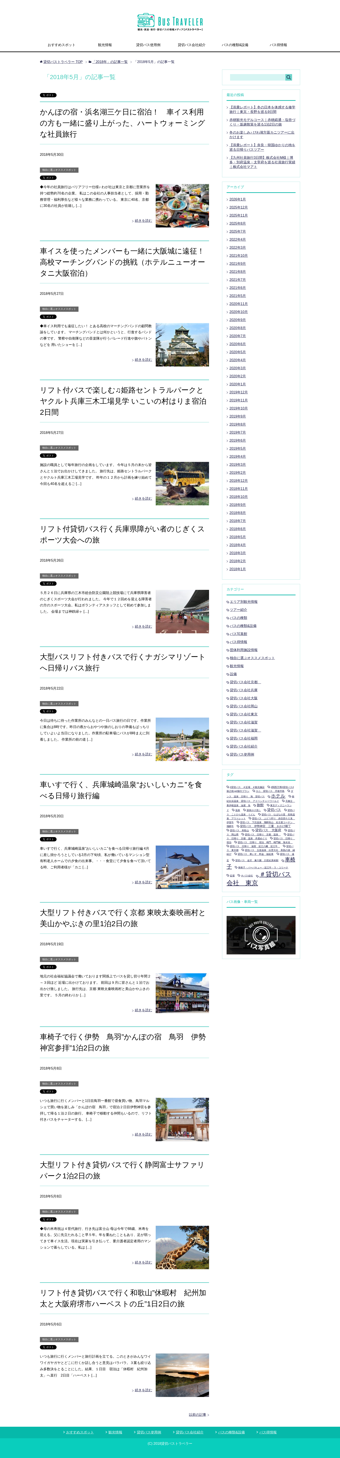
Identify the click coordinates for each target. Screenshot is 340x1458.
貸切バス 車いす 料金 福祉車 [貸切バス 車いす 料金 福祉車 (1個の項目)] (255, 854)
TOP (63, 62)
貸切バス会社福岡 (244, 738)
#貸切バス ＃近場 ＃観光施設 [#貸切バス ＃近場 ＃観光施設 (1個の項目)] (247, 787)
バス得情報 (278, 45)
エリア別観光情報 (244, 602)
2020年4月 (237, 360)
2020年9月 (237, 320)
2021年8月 (237, 272)
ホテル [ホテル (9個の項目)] (278, 795)
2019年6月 (237, 440)
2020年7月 (237, 336)
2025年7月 (237, 231)
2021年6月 (237, 288)
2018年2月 (237, 561)
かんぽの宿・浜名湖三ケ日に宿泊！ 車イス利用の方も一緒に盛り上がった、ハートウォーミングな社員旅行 (122, 123)
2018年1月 (237, 569)
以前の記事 (197, 1415)
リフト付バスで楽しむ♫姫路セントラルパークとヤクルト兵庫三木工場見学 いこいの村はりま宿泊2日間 (123, 401)
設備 (233, 674)
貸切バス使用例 (148, 45)
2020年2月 (237, 376)
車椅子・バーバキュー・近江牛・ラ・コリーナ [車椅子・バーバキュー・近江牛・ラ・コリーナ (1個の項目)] (263, 867)
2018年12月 (238, 481)
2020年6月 (237, 344)
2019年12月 (238, 392)
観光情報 (105, 45)
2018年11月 (238, 489)
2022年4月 (237, 239)
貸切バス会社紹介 (192, 45)
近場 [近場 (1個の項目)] (232, 875)
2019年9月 (237, 416)
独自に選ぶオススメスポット (59, 169)
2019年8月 (237, 424)
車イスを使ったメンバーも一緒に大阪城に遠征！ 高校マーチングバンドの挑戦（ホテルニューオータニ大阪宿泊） (122, 262)
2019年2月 (237, 472)
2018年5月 (237, 537)
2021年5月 (237, 296)
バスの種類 (238, 618)
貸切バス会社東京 (244, 714)
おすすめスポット (61, 45)
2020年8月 (237, 328)
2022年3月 (237, 247)
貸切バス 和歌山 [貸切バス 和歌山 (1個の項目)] (239, 830)
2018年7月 (237, 521)
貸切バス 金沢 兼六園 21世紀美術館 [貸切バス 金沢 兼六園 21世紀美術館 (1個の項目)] (256, 860)
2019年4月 (237, 456)
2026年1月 (237, 199)
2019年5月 (237, 448)
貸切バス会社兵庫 (244, 690)
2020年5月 (237, 352)
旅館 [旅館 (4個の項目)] (260, 805)
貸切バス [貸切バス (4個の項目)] (274, 810)
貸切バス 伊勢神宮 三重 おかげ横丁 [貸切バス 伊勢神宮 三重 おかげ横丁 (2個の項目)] (265, 826)
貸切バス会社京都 (245, 682)
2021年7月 (237, 280)
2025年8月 (237, 223)
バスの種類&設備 (235, 45)
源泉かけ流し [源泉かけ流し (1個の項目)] (254, 810)
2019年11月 (238, 400)
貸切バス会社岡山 (244, 706)
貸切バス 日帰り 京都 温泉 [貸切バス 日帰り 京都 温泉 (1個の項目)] (263, 834)
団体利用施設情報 (244, 650)
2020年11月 (238, 304)
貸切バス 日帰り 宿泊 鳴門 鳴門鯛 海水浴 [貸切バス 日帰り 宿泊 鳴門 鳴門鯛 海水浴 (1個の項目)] (265, 842)
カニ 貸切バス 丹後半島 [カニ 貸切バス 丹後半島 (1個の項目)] (270, 791)
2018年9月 (237, 505)
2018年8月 (237, 513)
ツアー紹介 (238, 610)
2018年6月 (237, 529)
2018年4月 (237, 545)
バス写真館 (238, 634)
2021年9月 (237, 263)
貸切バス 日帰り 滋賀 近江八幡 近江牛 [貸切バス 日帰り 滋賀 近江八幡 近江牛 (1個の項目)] (255, 846)
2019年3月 (237, 464)
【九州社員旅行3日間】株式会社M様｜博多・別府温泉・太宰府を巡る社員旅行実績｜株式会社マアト (262, 162)
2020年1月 (237, 384)
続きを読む (143, 220)
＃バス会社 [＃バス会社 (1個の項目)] (247, 875)
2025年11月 (238, 215)
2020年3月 (237, 368)
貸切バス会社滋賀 (244, 722)
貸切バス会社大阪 (244, 698)
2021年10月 (238, 255)
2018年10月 (238, 497)
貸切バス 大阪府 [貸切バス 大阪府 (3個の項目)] (268, 830)
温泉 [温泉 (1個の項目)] (237, 810)
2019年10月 (238, 408)
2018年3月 (237, 553)
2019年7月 (237, 432)
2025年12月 (238, 207)
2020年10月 (238, 312)
